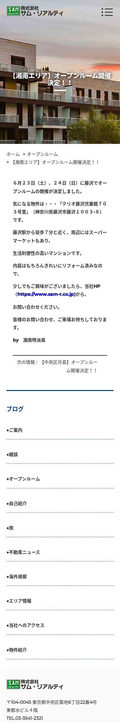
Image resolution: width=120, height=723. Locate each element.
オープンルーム (42, 154)
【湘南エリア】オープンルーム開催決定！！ (55, 162)
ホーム (13, 154)
